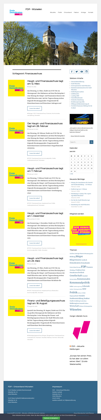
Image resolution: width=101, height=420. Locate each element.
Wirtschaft (60, 337)
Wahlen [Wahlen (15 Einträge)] (86, 303)
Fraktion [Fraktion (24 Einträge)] (79, 270)
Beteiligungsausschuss (35, 335)
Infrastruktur (54, 290)
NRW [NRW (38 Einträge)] (84, 289)
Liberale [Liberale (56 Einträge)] (86, 286)
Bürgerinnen (50, 335)
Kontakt (90, 12)
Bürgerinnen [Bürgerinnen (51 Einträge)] (75, 260)
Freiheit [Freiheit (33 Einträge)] (81, 272)
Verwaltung (30, 115)
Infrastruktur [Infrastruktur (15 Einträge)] (73, 279)
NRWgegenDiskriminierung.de (80, 104)
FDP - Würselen (33, 9)
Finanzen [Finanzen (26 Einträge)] (89, 267)
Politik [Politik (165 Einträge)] (74, 292)
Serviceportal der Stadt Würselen (80, 86)
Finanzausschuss (41, 113)
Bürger (31, 113)
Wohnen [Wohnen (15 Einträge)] (81, 306)
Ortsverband (68, 12)
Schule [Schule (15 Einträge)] (84, 293)
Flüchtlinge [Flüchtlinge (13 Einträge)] (72, 270)
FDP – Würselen (23, 413)
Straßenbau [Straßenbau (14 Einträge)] (83, 301)
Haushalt (44, 337)
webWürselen (75, 94)
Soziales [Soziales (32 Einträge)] (82, 296)
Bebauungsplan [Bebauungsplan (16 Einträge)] (88, 253)
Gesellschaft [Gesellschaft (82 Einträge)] (76, 275)
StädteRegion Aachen (77, 92)
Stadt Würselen (75, 83)
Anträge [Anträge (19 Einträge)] (77, 253)
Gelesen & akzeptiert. (51, 418)
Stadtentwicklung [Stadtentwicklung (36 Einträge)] (77, 298)
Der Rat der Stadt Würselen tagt (80, 200)
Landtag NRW (75, 96)
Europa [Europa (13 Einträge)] (79, 267)
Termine (54, 337)
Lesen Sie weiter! (34, 108)
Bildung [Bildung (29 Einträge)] (72, 257)
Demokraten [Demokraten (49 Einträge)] (75, 263)
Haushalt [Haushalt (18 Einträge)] (85, 276)
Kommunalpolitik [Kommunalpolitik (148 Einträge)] (80, 282)
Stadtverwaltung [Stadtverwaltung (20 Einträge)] (75, 301)
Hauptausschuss (46, 203)
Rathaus (49, 337)
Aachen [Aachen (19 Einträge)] (72, 253)
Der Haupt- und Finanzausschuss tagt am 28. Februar (45, 124)
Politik (60, 12)
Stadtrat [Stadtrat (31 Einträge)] (87, 298)
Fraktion (76, 12)
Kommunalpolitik (47, 158)
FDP (34, 113)
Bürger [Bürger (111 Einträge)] (79, 256)
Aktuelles (53, 12)
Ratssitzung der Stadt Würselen (80, 204)
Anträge (83, 12)
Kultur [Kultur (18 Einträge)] (71, 286)
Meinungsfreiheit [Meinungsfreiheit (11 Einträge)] (78, 289)
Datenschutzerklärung (77, 81)
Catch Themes (89, 413)
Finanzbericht (31, 337)
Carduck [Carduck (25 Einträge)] (84, 260)
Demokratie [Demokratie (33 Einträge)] (85, 263)
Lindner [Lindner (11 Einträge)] (71, 289)
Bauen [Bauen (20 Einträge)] (82, 253)
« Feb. (71, 174)
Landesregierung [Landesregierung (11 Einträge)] (78, 286)
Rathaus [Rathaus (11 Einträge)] (80, 293)
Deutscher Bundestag (77, 100)
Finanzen (49, 113)
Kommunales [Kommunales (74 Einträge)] (83, 279)
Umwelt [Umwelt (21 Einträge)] (81, 303)
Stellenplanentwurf (32, 160)
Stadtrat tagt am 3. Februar (79, 189)
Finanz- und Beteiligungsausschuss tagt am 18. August (46, 302)
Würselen (37, 115)
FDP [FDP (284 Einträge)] (83, 266)
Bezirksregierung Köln (77, 102)
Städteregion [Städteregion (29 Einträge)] (74, 303)
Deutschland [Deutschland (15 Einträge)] (73, 267)
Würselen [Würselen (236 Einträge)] (75, 309)
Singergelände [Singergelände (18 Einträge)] (74, 296)
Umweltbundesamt (76, 98)
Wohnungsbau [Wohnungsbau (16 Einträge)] (88, 306)
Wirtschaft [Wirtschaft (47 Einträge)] (74, 306)
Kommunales (56, 113)
